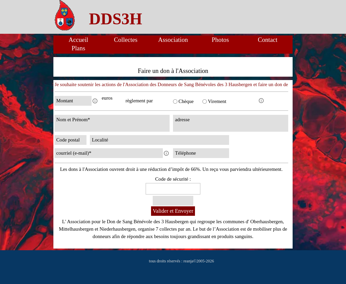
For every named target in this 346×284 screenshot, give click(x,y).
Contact (267, 39)
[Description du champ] (95, 101)
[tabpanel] (115, 19)
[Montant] (73, 101)
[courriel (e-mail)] (108, 153)
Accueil (78, 39)
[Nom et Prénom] (112, 123)
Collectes (125, 39)
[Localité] (159, 140)
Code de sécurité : (173, 179)
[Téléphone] (201, 153)
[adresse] (230, 123)
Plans (78, 48)
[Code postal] (70, 140)
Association (173, 39)
